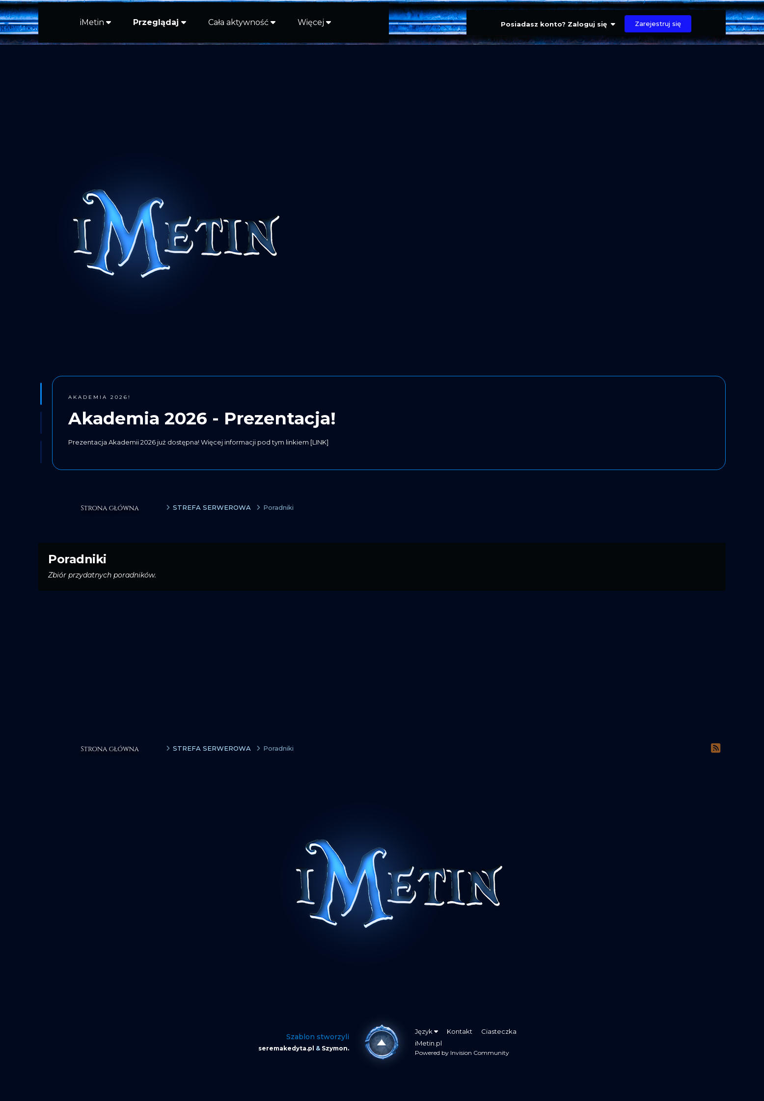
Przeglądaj (159, 30)
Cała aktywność (241, 22)
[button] (41, 394)
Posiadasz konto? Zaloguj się (558, 24)
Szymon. (335, 1048)
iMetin (95, 22)
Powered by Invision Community (462, 1052)
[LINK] (319, 442)
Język (426, 1031)
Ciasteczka (499, 1031)
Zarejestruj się (658, 23)
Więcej (314, 22)
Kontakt (459, 1031)
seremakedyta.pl (286, 1048)
